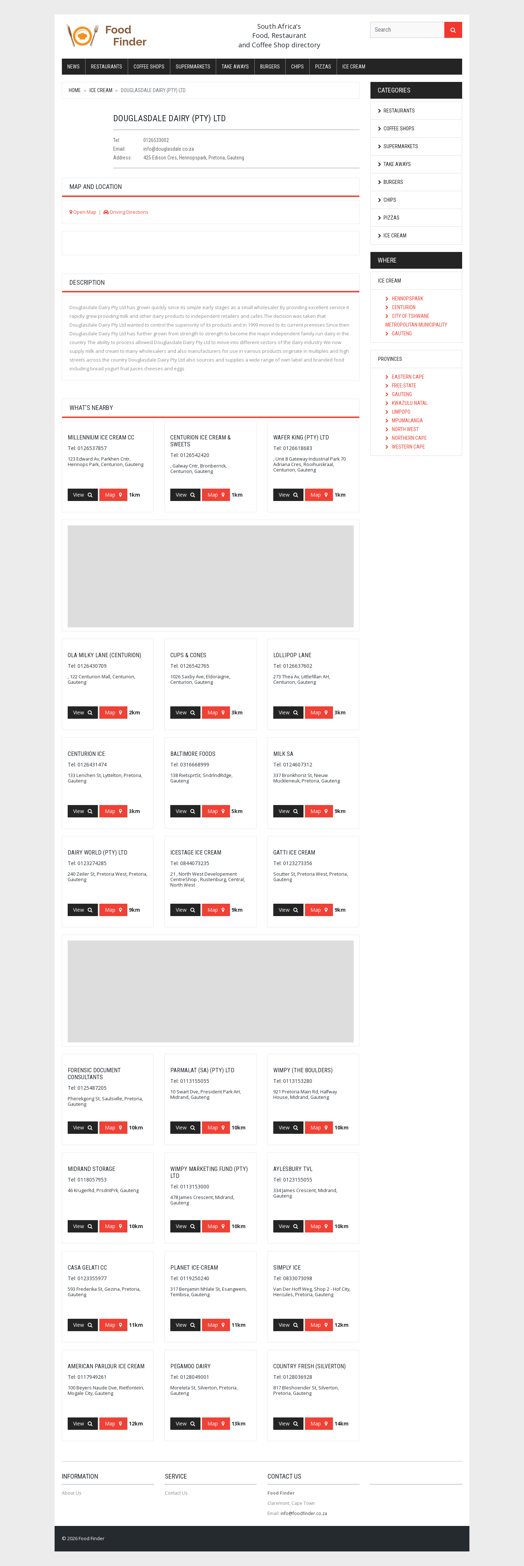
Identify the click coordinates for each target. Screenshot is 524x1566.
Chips (297, 67)
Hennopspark (404, 298)
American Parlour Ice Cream (106, 1366)
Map (113, 494)
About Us (71, 1493)
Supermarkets (193, 67)
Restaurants (106, 67)
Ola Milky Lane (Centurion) (104, 655)
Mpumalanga (404, 420)
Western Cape (405, 447)
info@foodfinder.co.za (304, 1513)
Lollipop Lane (292, 655)
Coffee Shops (149, 67)
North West (402, 429)
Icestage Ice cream (195, 852)
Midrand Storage (91, 1168)
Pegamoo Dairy (190, 1366)
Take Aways (235, 67)
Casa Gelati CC (87, 1267)
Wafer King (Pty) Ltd (301, 437)
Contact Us (176, 1493)
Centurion (400, 307)
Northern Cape (406, 438)
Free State (400, 385)
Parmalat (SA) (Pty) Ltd (202, 1070)
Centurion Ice (86, 753)
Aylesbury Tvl (293, 1168)
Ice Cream (353, 67)
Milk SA (283, 753)
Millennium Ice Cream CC (101, 437)
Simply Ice (287, 1267)
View (82, 494)
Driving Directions (125, 212)
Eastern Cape (404, 377)
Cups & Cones (188, 655)
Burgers (270, 67)
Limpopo (397, 412)
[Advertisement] (211, 576)
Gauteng (398, 333)
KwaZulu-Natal (406, 403)
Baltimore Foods (192, 753)
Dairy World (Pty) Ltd (97, 852)
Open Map (83, 212)
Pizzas (323, 67)
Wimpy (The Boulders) (303, 1070)
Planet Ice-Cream (194, 1267)
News (73, 67)
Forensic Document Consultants (94, 1074)
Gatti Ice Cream (294, 852)
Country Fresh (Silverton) (309, 1366)
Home (75, 90)
